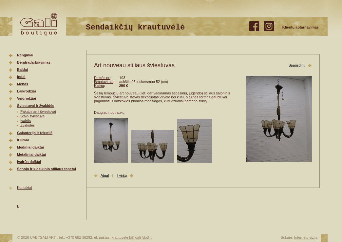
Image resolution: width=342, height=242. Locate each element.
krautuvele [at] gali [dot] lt (132, 237)
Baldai (22, 69)
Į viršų (122, 175)
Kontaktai (24, 188)
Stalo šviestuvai (32, 116)
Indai (21, 77)
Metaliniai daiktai (31, 154)
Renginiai (25, 55)
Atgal (105, 175)
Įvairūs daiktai (29, 162)
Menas (22, 84)
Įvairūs (25, 121)
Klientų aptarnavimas (300, 27)
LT (19, 206)
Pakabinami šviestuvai (38, 111)
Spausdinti (297, 65)
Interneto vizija (305, 237)
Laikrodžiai (26, 91)
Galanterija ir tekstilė (34, 133)
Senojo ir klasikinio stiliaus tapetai (46, 169)
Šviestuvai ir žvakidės (35, 106)
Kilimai (23, 140)
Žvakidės (27, 125)
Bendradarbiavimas (33, 62)
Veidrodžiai (26, 98)
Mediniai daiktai (30, 147)
